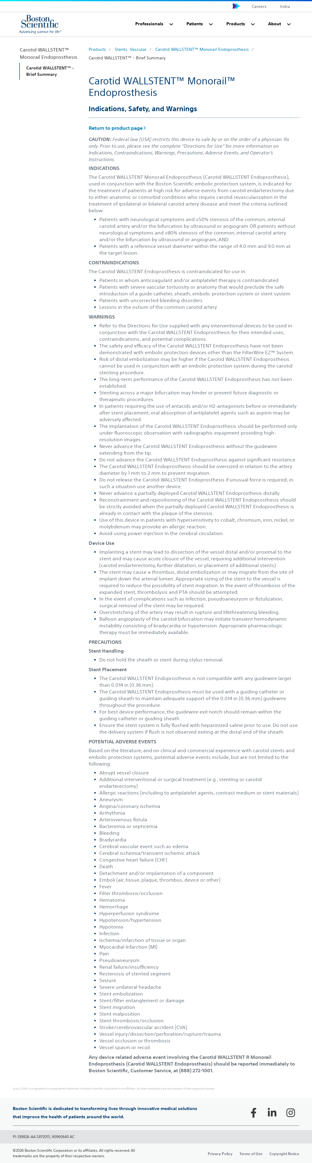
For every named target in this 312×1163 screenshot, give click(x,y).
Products (97, 49)
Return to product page (117, 128)
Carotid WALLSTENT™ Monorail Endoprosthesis (202, 49)
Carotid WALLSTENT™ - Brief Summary (127, 58)
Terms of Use (250, 1153)
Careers (259, 6)
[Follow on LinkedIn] (272, 1112)
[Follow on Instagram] (290, 1112)
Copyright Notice (284, 1153)
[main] (156, 600)
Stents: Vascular (131, 49)
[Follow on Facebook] (253, 1112)
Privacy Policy (220, 1153)
